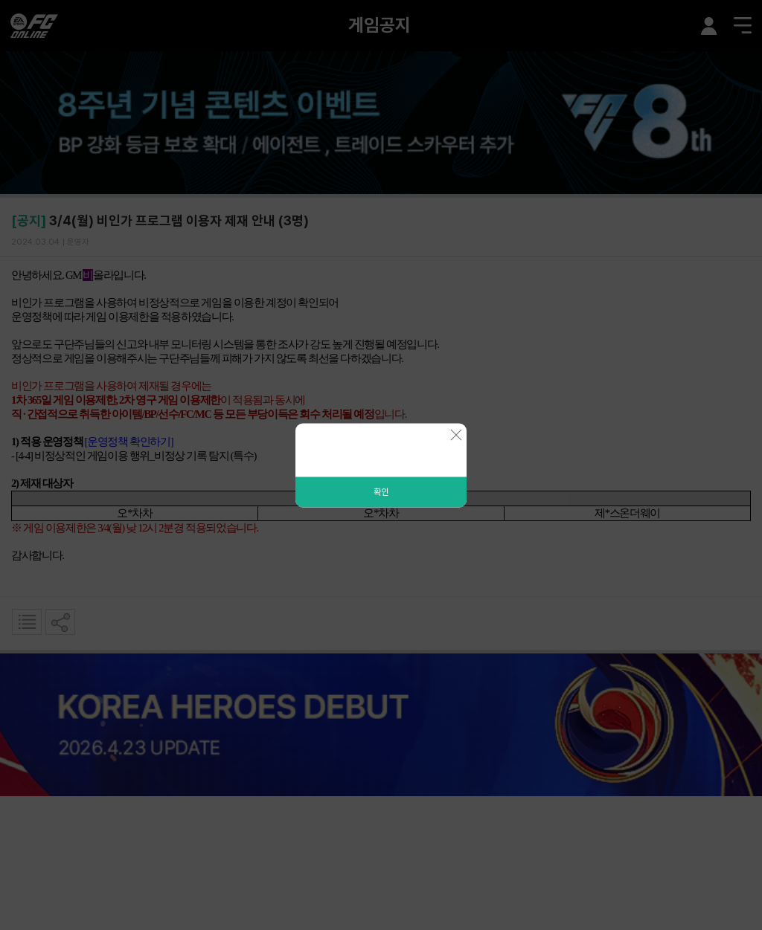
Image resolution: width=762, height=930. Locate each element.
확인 (381, 491)
